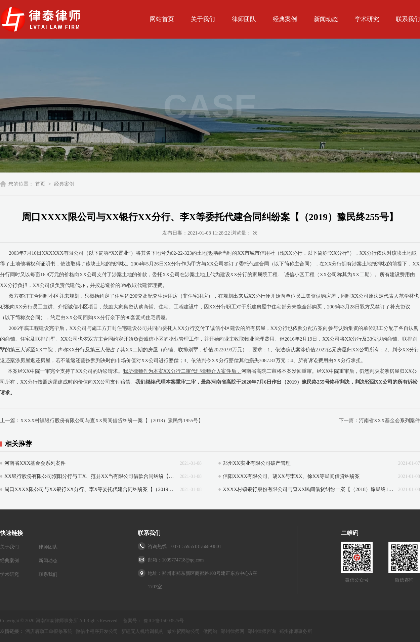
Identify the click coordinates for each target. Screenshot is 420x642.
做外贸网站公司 (183, 631)
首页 (40, 184)
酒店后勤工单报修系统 (48, 631)
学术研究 (367, 19)
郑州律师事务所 (295, 631)
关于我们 (203, 19)
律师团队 (244, 19)
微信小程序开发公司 (97, 631)
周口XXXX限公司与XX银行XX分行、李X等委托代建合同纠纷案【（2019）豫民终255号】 (90, 489)
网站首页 (162, 19)
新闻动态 (326, 19)
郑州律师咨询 (262, 631)
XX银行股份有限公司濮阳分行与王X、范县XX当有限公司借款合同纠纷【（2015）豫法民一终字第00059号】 (90, 476)
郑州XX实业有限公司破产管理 (257, 463)
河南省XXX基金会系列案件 (389, 420)
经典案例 (285, 19)
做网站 (210, 631)
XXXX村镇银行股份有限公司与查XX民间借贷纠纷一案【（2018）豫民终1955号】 (111, 420)
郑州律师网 (232, 631)
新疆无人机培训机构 (142, 631)
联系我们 (408, 19)
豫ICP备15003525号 (163, 620)
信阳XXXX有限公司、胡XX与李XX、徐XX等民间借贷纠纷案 (291, 476)
